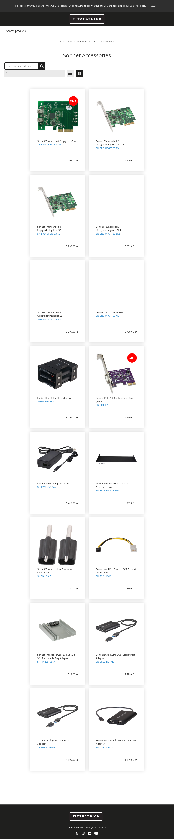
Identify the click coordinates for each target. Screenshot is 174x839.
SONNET (94, 41)
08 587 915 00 (75, 827)
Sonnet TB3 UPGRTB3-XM (109, 312)
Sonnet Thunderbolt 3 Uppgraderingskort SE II (108, 228)
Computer (81, 41)
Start (62, 41)
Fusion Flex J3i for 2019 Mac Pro (54, 398)
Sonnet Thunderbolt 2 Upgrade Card (56, 141)
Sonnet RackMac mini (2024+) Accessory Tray (112, 485)
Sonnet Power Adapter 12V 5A (53, 483)
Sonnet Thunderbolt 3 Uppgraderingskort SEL (49, 314)
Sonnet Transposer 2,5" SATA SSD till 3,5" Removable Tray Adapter (56, 656)
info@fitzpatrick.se (96, 827)
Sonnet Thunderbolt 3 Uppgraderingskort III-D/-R (110, 142)
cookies (63, 5)
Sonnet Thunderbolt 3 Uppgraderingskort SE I (49, 228)
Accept (153, 5)
